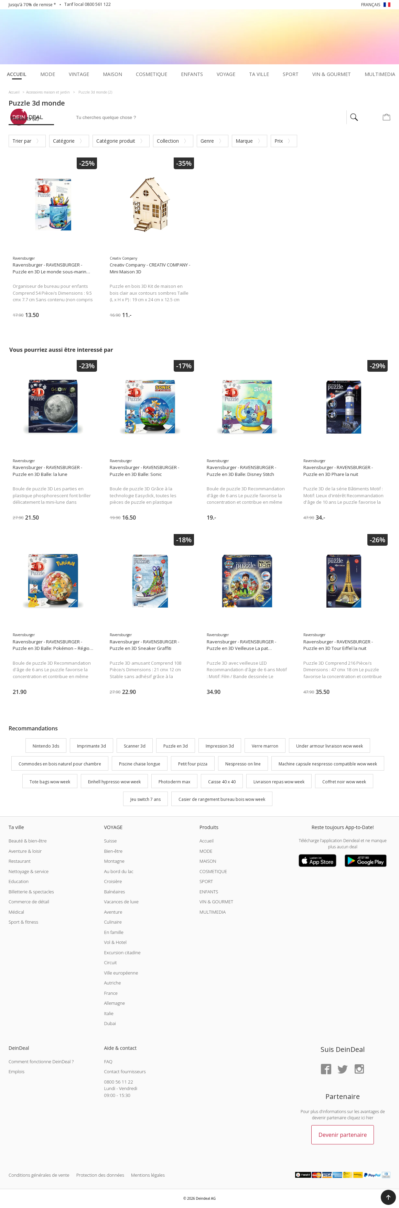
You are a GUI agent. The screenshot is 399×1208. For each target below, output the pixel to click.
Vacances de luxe (121, 902)
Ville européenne (121, 973)
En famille (113, 932)
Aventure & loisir (25, 851)
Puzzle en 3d (175, 746)
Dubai (110, 1023)
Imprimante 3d (91, 746)
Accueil (207, 841)
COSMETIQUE (213, 871)
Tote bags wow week (50, 782)
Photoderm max (174, 782)
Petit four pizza (192, 764)
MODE (206, 851)
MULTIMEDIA (213, 912)
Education (19, 881)
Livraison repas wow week (279, 782)
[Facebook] (326, 1070)
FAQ (108, 1061)
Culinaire (112, 922)
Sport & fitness (23, 922)
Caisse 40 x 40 (222, 782)
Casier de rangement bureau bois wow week (222, 800)
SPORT (206, 881)
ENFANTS (209, 892)
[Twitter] (342, 1070)
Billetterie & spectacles (31, 892)
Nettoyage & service (28, 871)
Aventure (113, 912)
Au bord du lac (118, 871)
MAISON (208, 861)
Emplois (16, 1071)
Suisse (110, 841)
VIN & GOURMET (216, 902)
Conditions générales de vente (39, 1175)
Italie (109, 1013)
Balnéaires (114, 892)
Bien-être (113, 851)
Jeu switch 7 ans (145, 800)
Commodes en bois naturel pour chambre (60, 764)
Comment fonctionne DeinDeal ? (41, 1061)
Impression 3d (220, 746)
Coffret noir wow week (344, 782)
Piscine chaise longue (139, 764)
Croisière (113, 881)
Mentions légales (148, 1175)
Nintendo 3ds (46, 746)
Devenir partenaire (343, 1135)
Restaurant (20, 861)
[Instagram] (359, 1070)
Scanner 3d (134, 746)
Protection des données (100, 1175)
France (110, 993)
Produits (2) (24, 118)
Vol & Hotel (115, 942)
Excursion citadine (122, 952)
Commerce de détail (29, 902)
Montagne (114, 861)
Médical (16, 912)
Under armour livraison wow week (329, 746)
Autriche (112, 983)
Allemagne (114, 1003)
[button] (388, 1197)
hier (370, 1118)
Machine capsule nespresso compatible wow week (328, 764)
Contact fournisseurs (124, 1071)
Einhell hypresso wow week (114, 782)
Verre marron (265, 746)
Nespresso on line (243, 764)
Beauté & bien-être (28, 841)
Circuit (110, 962)
